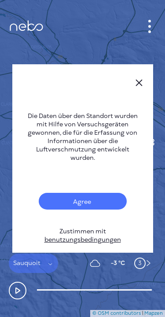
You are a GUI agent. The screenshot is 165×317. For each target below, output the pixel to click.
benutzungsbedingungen (82, 240)
